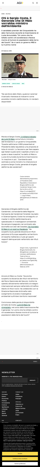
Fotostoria (19, 396)
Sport (3, 411)
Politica (8, 13)
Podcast (18, 398)
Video (17, 394)
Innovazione (6, 403)
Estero (4, 396)
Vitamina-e (19, 404)
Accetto (20, 453)
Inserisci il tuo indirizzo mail (12, 376)
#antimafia (28, 250)
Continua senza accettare (20, 458)
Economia (5, 398)
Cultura (4, 405)
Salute (4, 413)
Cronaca (4, 394)
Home (3, 13)
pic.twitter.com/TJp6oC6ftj (28, 260)
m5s (23, 83)
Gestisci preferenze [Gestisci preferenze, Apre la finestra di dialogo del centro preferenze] (20, 463)
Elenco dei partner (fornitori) (11, 449)
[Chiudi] (37, 426)
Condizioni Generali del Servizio (13, 386)
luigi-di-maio (16, 83)
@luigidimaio (24, 252)
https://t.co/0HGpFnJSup (28, 258)
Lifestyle (4, 409)
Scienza (4, 415)
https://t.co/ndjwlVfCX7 (27, 191)
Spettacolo (5, 407)
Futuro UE (19, 406)
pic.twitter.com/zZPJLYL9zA (29, 193)
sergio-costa (6, 83)
